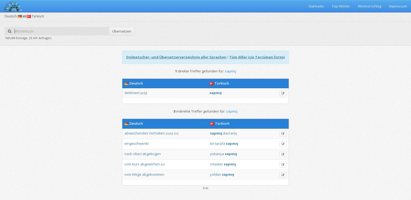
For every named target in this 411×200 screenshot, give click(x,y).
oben (137, 153)
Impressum (398, 6)
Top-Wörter (341, 6)
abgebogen (151, 153)
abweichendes (136, 133)
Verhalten (157, 133)
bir (212, 143)
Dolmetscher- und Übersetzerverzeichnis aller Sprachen (176, 57)
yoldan (215, 174)
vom (127, 164)
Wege (136, 174)
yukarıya (217, 153)
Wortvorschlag (369, 6)
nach (128, 153)
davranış (230, 133)
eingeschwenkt (136, 143)
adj (144, 93)
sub (169, 133)
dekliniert (131, 92)
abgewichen (150, 164)
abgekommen (153, 174)
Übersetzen (121, 31)
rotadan (216, 164)
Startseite (316, 6)
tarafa (220, 143)
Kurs (135, 164)
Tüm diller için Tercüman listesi (257, 57)
